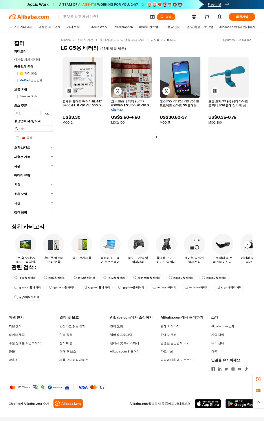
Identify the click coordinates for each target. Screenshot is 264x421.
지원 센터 (15, 326)
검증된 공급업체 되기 (175, 343)
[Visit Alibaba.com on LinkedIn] (220, 369)
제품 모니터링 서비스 (73, 360)
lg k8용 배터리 (25, 278)
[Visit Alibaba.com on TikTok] (246, 369)
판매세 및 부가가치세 (124, 343)
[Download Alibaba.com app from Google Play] (240, 403)
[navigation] (33, 127)
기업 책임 (217, 334)
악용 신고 (15, 360)
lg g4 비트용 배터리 (147, 278)
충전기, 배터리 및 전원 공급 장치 (122, 40)
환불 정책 (65, 334)
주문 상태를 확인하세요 (25, 343)
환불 (12, 351)
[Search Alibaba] (104, 16)
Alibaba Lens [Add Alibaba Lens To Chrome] (33, 403)
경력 (214, 351)
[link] (258, 379)
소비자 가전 (85, 40)
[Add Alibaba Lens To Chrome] (68, 403)
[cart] (207, 17)
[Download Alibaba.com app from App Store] (208, 403)
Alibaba (66, 40)
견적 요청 (116, 326)
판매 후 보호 (67, 351)
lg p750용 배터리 (181, 278)
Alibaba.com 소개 (223, 326)
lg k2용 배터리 (84, 278)
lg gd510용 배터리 (97, 287)
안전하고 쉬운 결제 (72, 326)
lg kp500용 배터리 (27, 287)
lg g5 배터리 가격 (229, 287)
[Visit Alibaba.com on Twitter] (226, 369)
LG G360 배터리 (164, 287)
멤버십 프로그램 (121, 334)
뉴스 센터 (217, 343)
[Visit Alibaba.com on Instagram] (233, 369)
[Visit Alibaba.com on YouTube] (240, 369)
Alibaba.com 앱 (140, 403)
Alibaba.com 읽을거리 (125, 351)
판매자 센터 (169, 334)
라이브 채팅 (17, 334)
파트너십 (167, 351)
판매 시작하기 (170, 326)
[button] (152, 16)
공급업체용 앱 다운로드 (177, 360)
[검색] (166, 16)
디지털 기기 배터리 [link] (163, 40)
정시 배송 (65, 343)
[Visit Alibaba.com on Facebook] (213, 369)
